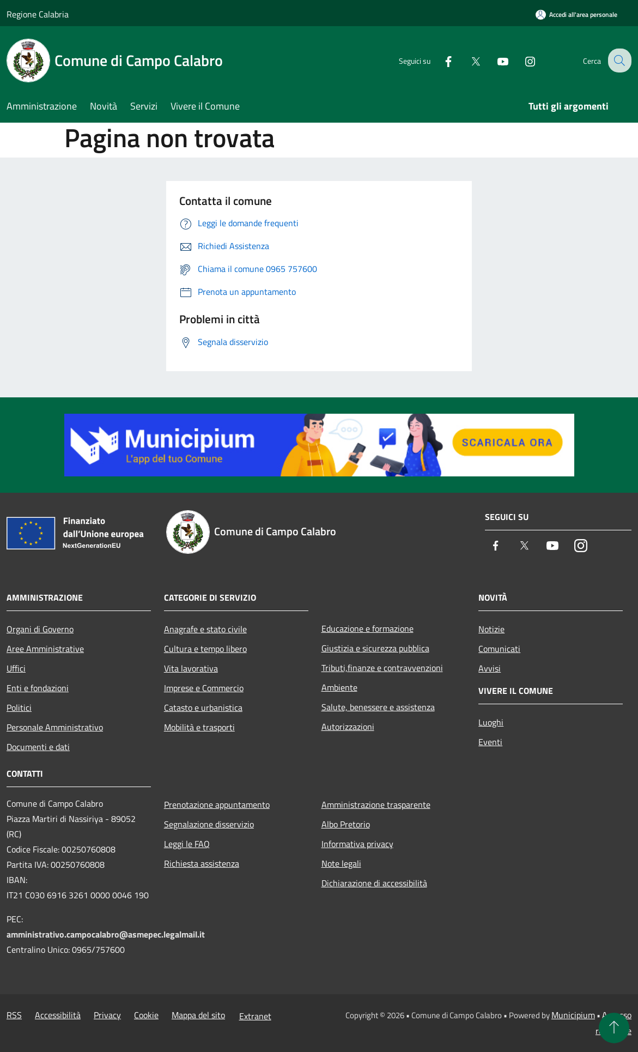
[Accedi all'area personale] (576, 14)
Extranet (255, 1016)
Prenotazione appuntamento (217, 804)
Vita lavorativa (191, 668)
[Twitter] (467, 60)
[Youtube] (494, 60)
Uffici (16, 668)
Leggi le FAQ (187, 843)
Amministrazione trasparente (375, 804)
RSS (14, 1014)
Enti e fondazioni (38, 687)
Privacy (107, 1014)
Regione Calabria (38, 14)
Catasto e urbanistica (203, 707)
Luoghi (490, 722)
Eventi (490, 741)
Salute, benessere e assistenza (378, 707)
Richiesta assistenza (201, 863)
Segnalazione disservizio (209, 824)
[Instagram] (521, 60)
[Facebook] (440, 60)
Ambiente (339, 687)
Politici (19, 707)
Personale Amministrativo (55, 727)
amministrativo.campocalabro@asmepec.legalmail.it (106, 934)
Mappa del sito (198, 1014)
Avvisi (489, 668)
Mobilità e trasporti (199, 727)
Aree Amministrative (45, 648)
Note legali (341, 863)
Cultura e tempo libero (205, 648)
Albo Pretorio (345, 824)
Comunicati (499, 648)
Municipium (573, 1014)
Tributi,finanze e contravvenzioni (382, 667)
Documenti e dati (38, 746)
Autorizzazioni (347, 726)
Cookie (146, 1014)
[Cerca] (618, 60)
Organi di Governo (40, 629)
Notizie (491, 629)
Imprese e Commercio (204, 687)
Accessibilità (58, 1014)
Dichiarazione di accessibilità (374, 883)
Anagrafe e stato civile (205, 629)
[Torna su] (614, 1028)
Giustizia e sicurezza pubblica (375, 648)
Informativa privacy (357, 843)
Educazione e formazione (367, 628)
